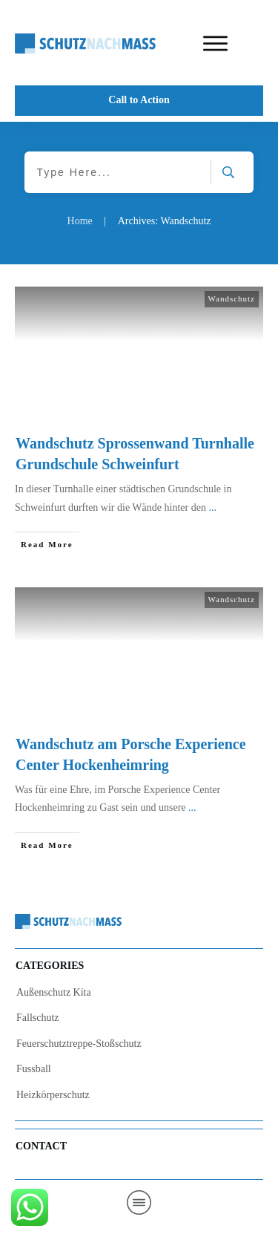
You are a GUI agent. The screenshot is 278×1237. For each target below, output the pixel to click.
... (212, 507)
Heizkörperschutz (53, 1094)
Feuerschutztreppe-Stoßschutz (79, 1043)
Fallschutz (37, 1017)
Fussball (33, 1068)
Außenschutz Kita (53, 992)
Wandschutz (232, 298)
